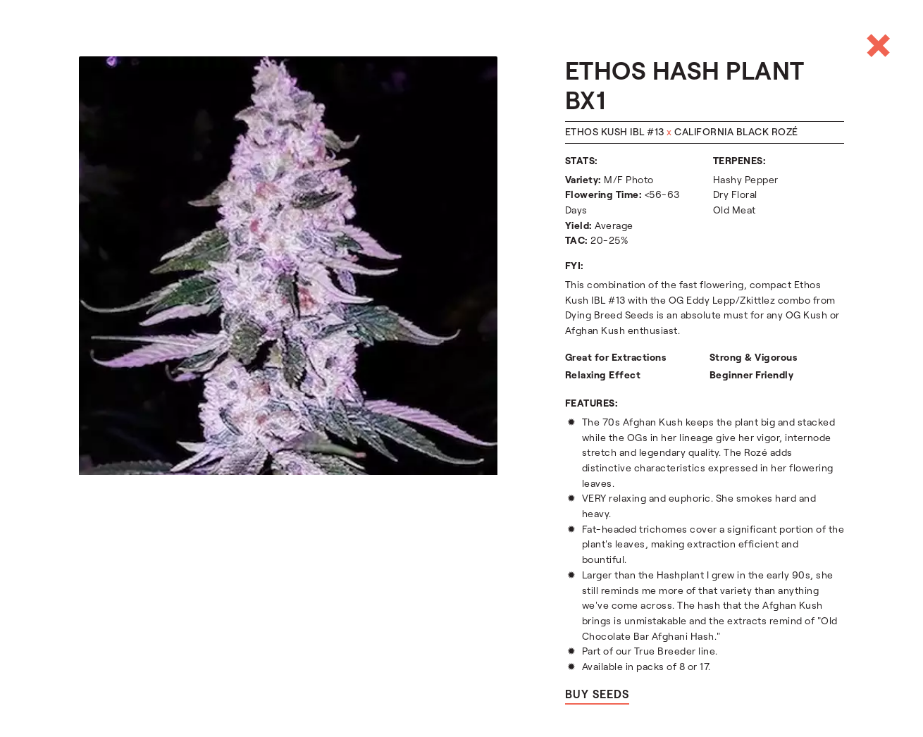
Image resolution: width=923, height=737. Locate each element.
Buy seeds (597, 694)
